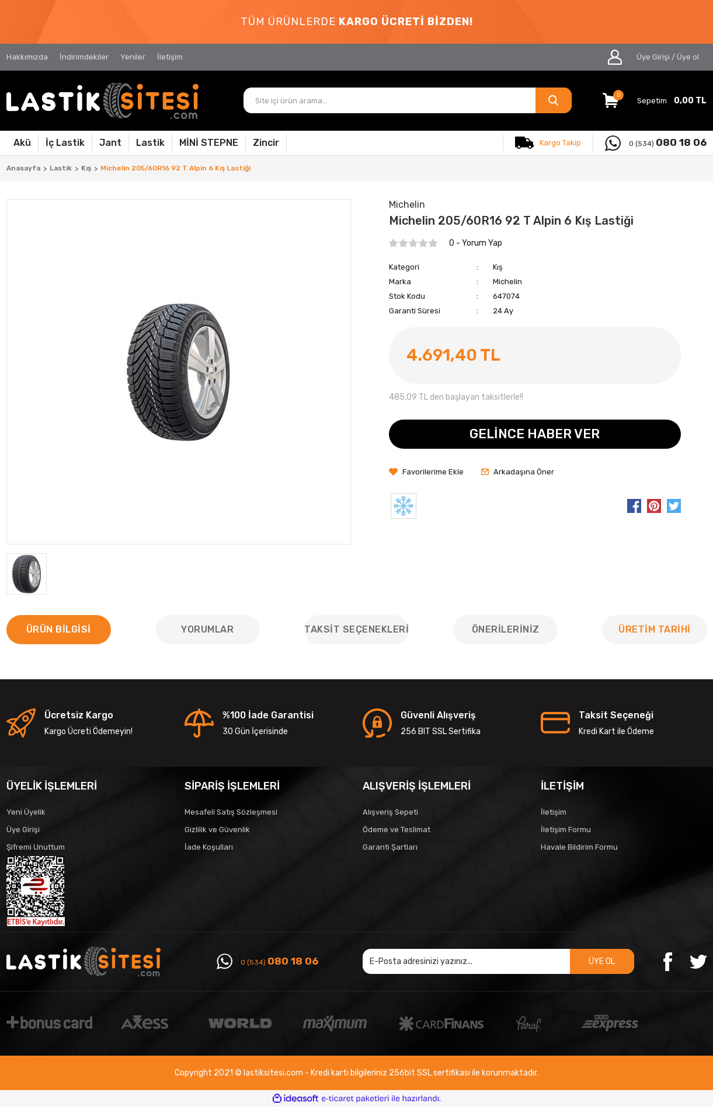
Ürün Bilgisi (58, 629)
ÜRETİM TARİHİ (654, 629)
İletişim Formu (566, 829)
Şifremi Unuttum (35, 847)
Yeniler (132, 57)
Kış (498, 267)
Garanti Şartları (390, 847)
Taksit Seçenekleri (356, 629)
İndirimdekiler (84, 57)
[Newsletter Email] (498, 961)
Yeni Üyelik (26, 812)
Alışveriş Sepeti (390, 812)
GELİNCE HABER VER (534, 434)
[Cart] (655, 100)
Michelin (507, 281)
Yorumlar (207, 629)
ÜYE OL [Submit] (602, 961)
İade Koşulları (209, 847)
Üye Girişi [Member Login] (653, 57)
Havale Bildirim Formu (579, 847)
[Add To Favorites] (426, 472)
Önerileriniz (506, 629)
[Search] (408, 100)
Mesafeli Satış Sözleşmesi (231, 812)
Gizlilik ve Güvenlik (217, 829)
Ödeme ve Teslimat (396, 829)
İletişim (170, 57)
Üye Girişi (23, 829)
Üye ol (688, 57)
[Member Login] (615, 57)
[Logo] (102, 100)
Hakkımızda (27, 57)
